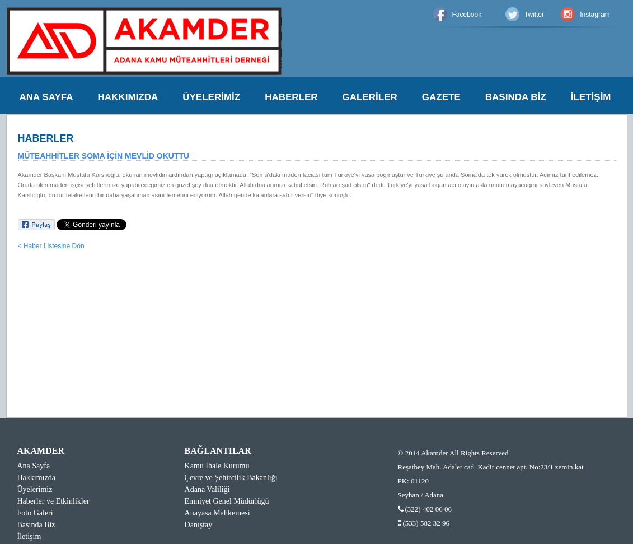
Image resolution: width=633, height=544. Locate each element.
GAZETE (441, 97)
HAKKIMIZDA (128, 97)
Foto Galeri (35, 513)
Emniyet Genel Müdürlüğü (227, 501)
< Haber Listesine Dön (51, 246)
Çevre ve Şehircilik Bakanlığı (231, 477)
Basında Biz (36, 524)
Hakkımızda (36, 477)
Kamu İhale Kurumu (217, 466)
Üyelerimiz (35, 489)
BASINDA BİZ (515, 97)
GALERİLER (370, 97)
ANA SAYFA (46, 97)
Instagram (594, 14)
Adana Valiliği (207, 489)
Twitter (534, 14)
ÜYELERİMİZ (211, 97)
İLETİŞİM (591, 97)
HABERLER (291, 97)
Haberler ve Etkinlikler (53, 501)
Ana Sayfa (33, 466)
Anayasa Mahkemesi (217, 513)
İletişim (29, 536)
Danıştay (199, 524)
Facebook (467, 14)
